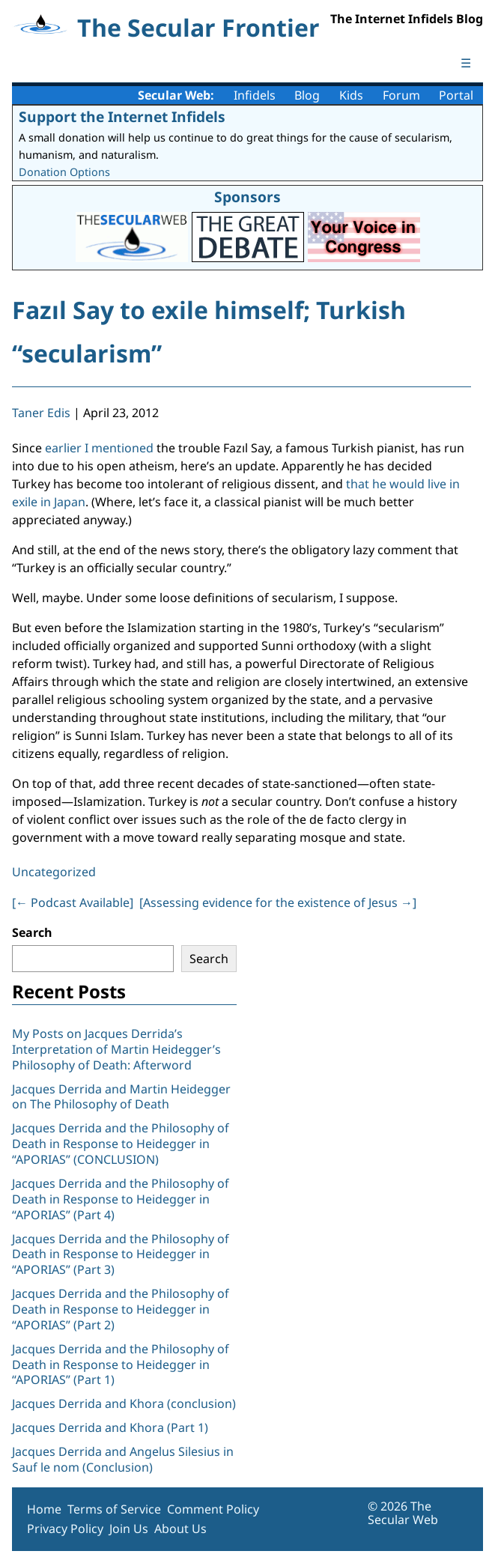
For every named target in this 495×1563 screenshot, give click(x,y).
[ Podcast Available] (72, 902)
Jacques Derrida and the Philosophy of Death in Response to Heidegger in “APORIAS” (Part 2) (120, 1309)
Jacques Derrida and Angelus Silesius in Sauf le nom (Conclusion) (123, 1459)
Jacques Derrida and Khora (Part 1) (110, 1427)
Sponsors (247, 196)
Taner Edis (41, 412)
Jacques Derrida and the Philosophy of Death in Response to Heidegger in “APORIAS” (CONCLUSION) (120, 1144)
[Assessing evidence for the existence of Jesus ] (277, 902)
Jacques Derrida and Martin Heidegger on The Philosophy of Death (121, 1097)
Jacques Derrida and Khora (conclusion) (124, 1403)
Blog (307, 95)
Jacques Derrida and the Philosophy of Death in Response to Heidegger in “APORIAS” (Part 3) (120, 1254)
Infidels (255, 95)
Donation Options (64, 172)
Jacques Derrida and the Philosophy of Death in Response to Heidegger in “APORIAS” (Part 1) (120, 1365)
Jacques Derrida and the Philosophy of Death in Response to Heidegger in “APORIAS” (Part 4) (120, 1199)
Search (32, 932)
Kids (351, 95)
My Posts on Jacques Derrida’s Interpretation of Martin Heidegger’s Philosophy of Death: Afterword (116, 1049)
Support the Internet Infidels (122, 116)
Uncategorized (54, 872)
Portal (456, 95)
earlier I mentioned (99, 448)
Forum (401, 95)
